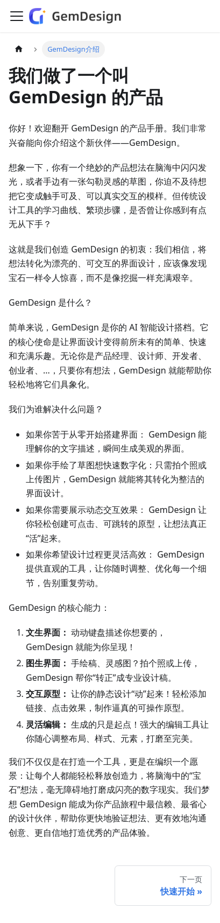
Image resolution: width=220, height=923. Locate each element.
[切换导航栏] (17, 16)
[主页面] (19, 49)
